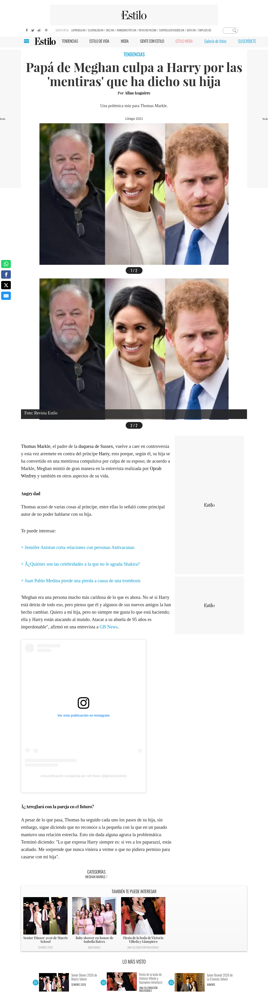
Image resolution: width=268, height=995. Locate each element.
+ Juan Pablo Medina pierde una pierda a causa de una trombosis (80, 580)
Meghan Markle (95, 876)
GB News (109, 626)
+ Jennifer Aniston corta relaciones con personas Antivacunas (77, 547)
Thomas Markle (35, 446)
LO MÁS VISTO (134, 961)
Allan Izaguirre (137, 92)
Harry (104, 453)
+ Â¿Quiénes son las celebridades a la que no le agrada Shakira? (80, 564)
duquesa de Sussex (95, 446)
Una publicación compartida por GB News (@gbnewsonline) (84, 776)
